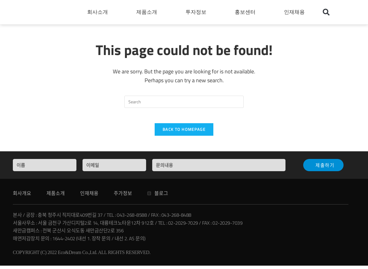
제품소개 (148, 12)
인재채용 (296, 12)
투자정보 (197, 12)
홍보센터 (247, 12)
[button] (326, 12)
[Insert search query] (184, 102)
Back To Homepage (184, 133)
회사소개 (99, 12)
